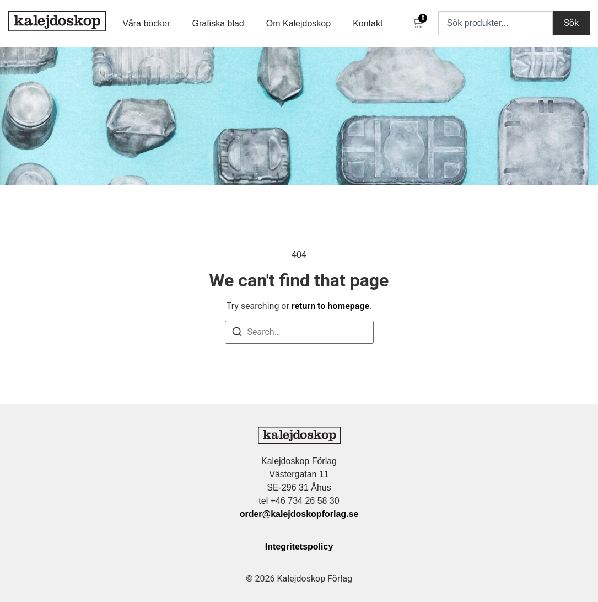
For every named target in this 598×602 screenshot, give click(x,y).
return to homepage (330, 306)
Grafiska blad (218, 23)
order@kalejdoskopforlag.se (299, 514)
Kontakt (367, 23)
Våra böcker (146, 23)
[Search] (237, 333)
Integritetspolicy (299, 546)
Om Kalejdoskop (298, 23)
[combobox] (495, 23)
